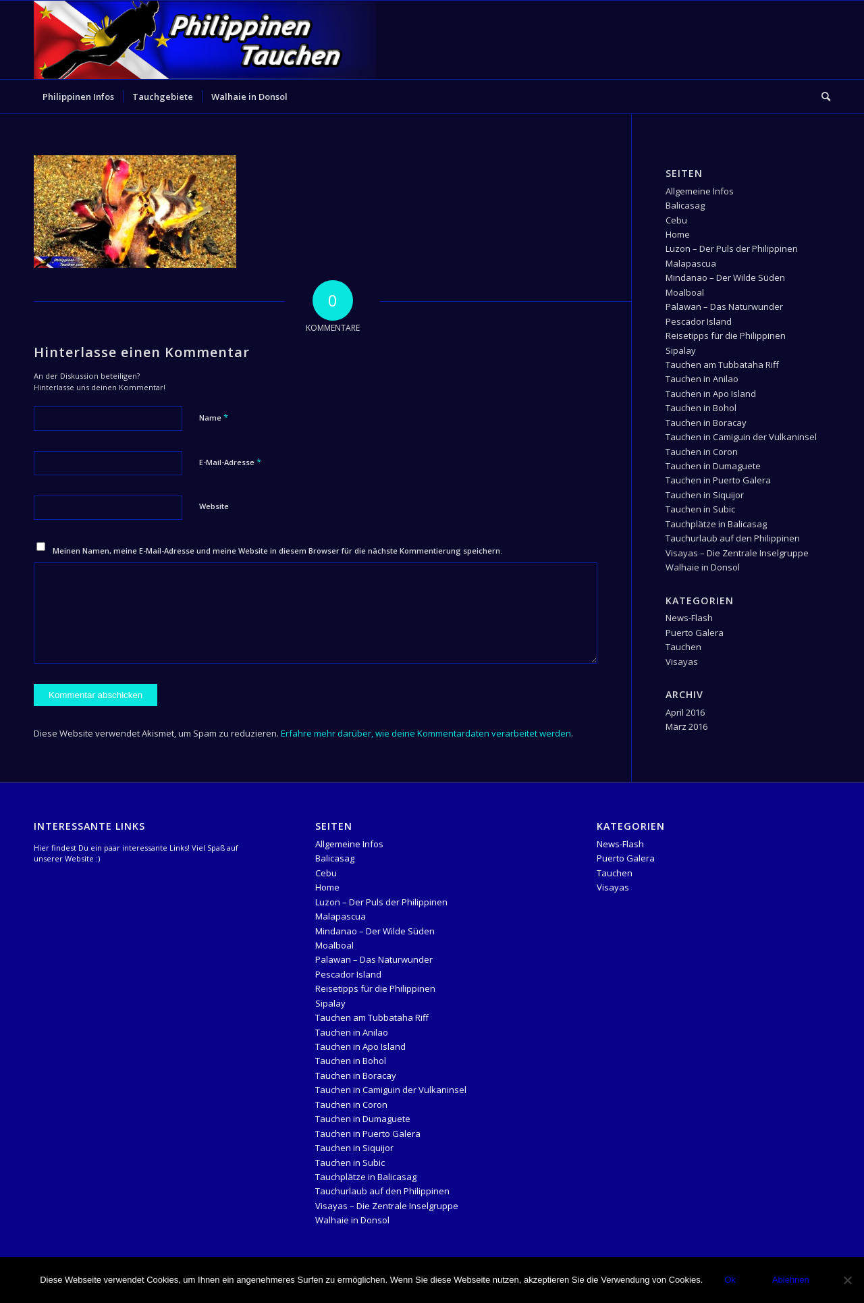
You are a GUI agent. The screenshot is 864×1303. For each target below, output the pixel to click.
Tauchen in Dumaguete (713, 466)
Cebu (676, 220)
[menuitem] (78, 96)
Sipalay (681, 350)
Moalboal (685, 292)
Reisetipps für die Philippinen (726, 335)
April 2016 (685, 712)
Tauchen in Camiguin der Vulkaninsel (741, 437)
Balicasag (685, 205)
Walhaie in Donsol (703, 567)
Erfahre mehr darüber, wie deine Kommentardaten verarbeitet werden (426, 733)
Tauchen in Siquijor (705, 495)
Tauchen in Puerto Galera (718, 480)
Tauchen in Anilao (702, 379)
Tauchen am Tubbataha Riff (722, 364)
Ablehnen (790, 1280)
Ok (730, 1280)
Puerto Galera (695, 633)
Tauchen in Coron (702, 452)
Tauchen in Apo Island (711, 394)
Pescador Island (699, 321)
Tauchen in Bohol (701, 408)
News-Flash (689, 618)
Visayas (682, 662)
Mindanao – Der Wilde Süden (725, 277)
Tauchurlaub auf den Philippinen (733, 538)
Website (214, 506)
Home (678, 234)
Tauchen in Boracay (706, 423)
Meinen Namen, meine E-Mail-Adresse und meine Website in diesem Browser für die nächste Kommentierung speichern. (277, 551)
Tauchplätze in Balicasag (716, 524)
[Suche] (821, 96)
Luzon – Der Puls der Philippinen (732, 248)
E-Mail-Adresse (230, 462)
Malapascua (691, 263)
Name (213, 417)
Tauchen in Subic (700, 509)
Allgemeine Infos (700, 191)
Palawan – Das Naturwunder (724, 306)
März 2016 (686, 726)
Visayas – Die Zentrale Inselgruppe (737, 553)
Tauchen (683, 647)
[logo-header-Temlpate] (205, 40)
